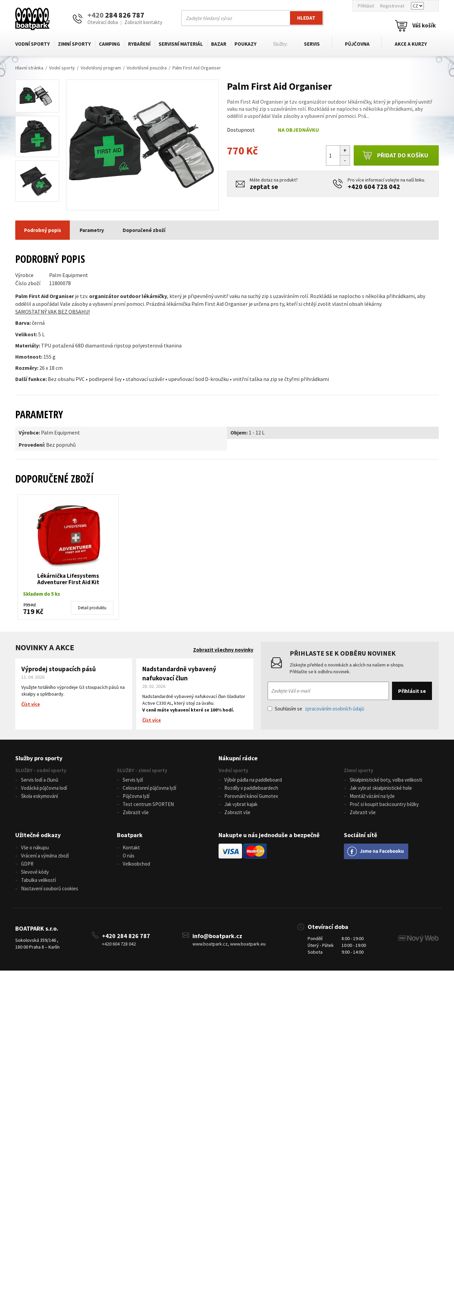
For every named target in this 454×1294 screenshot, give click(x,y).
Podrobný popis (42, 230)
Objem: (239, 432)
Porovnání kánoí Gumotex (251, 796)
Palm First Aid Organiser (196, 68)
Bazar (218, 44)
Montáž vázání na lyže (372, 796)
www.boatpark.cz (210, 945)
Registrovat (392, 6)
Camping (109, 44)
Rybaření (139, 44)
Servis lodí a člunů (39, 780)
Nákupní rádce (238, 758)
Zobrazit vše (136, 813)
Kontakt (131, 848)
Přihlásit (366, 6)
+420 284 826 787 (126, 937)
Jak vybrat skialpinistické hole (381, 788)
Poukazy (245, 44)
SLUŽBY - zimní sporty (142, 770)
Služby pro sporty (38, 758)
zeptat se (264, 186)
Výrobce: (29, 432)
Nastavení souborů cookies (49, 890)
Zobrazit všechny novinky (223, 649)
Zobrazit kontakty (143, 22)
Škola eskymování (39, 796)
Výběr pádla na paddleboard (253, 780)
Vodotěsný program (101, 68)
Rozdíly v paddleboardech (251, 788)
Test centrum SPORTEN (148, 804)
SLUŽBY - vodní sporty (40, 770)
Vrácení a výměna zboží (45, 856)
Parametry (92, 230)
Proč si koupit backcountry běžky (384, 804)
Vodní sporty (32, 44)
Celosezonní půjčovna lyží (149, 788)
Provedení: (32, 444)
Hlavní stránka (29, 68)
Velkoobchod (136, 865)
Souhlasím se (316, 708)
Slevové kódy (35, 873)
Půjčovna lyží (136, 796)
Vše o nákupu (35, 848)
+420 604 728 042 (374, 186)
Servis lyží (133, 780)
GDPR (27, 865)
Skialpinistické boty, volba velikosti (386, 780)
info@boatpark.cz (217, 937)
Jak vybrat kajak (240, 804)
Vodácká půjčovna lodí (44, 788)
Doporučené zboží (144, 230)
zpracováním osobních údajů (334, 708)
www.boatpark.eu (248, 945)
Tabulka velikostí (38, 881)
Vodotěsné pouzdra (147, 68)
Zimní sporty (74, 44)
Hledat (306, 18)
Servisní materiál (181, 44)
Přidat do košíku (395, 155)
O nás (129, 856)
